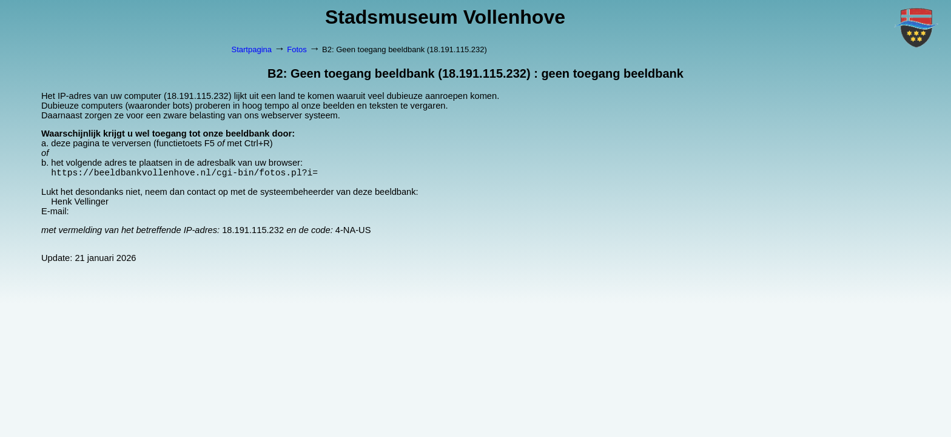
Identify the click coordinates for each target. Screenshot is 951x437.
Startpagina (252, 49)
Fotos (297, 49)
